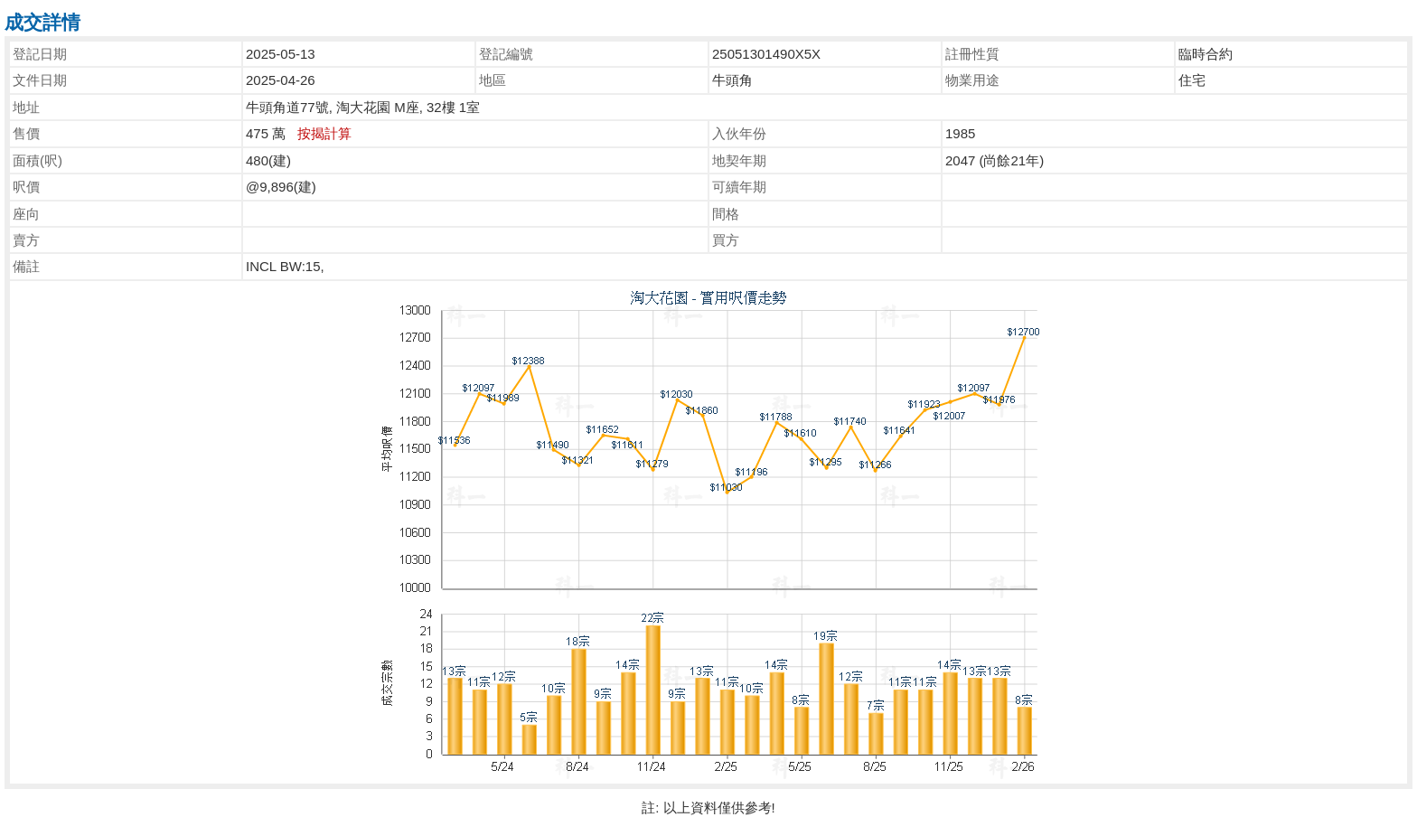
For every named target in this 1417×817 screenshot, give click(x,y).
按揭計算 (324, 133)
